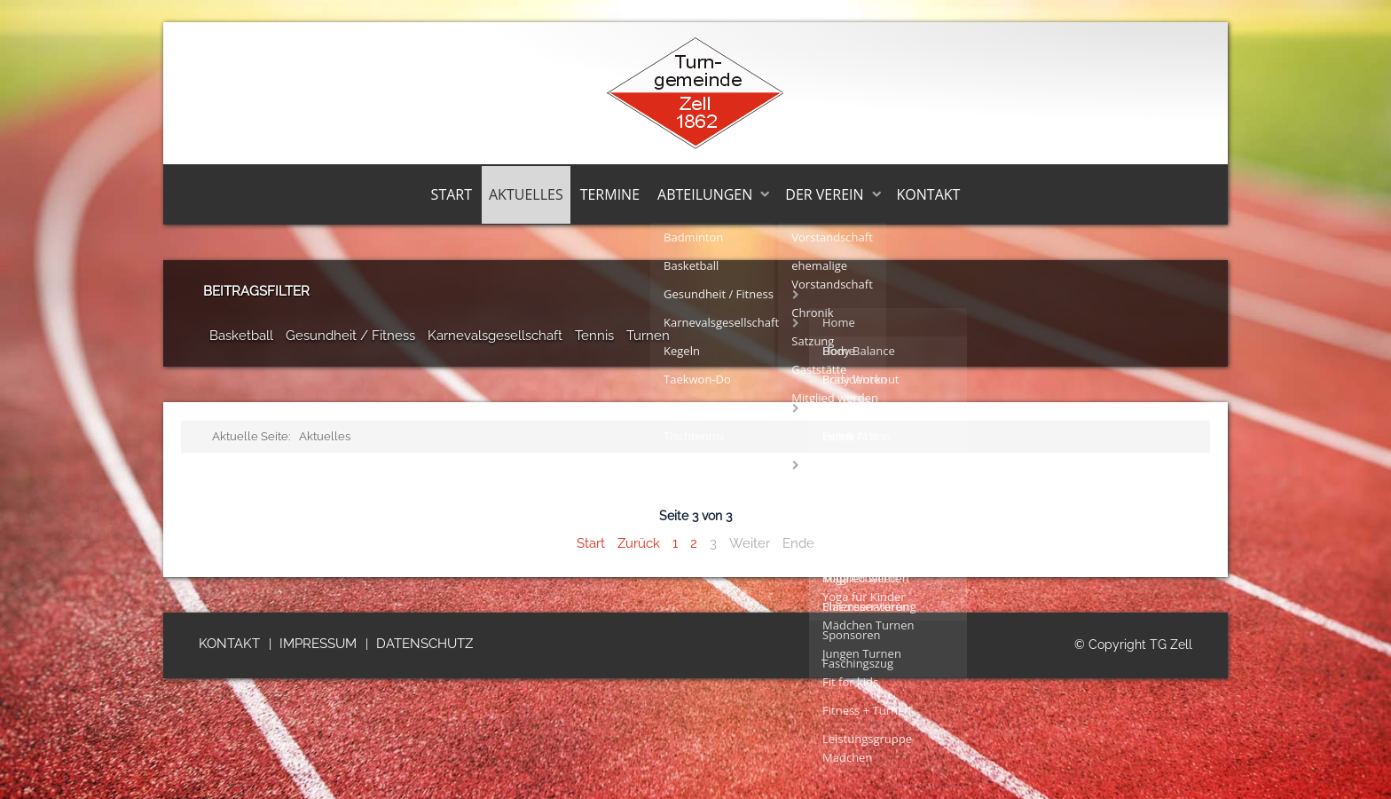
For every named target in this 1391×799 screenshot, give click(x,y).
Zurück (638, 543)
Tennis (594, 336)
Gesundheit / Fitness (350, 336)
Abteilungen (704, 194)
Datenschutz (424, 644)
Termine (610, 194)
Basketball (241, 336)
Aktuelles (526, 194)
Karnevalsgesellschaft (495, 336)
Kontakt (929, 194)
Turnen (648, 336)
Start (451, 194)
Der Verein (824, 194)
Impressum (318, 644)
